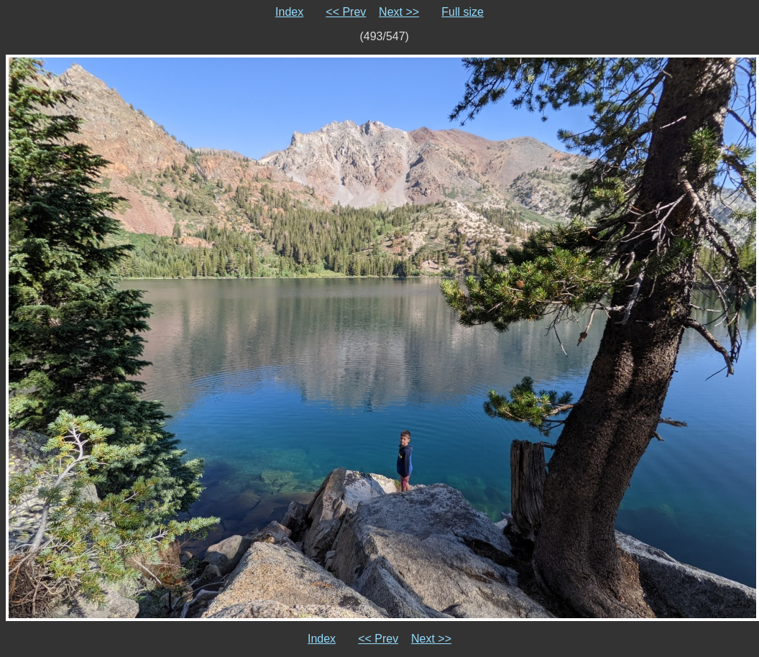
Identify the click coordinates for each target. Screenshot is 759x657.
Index (289, 12)
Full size (462, 12)
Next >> (399, 12)
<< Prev (346, 12)
